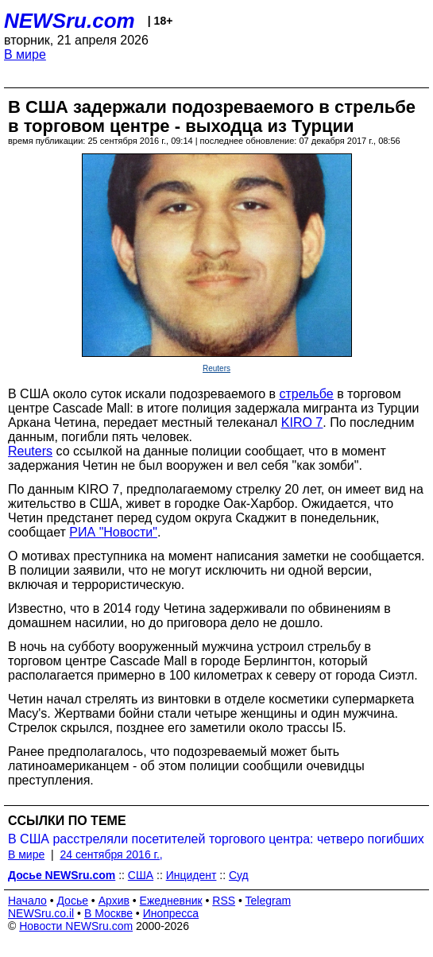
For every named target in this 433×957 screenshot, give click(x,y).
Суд (239, 875)
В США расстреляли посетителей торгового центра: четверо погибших (216, 839)
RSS (223, 900)
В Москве (108, 913)
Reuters (216, 368)
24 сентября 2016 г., (111, 854)
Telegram (268, 900)
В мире (25, 54)
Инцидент (191, 875)
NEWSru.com (69, 21)
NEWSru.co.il (41, 913)
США (140, 875)
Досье (72, 900)
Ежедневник (171, 900)
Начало (27, 900)
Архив (114, 900)
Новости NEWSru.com (76, 926)
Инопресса (171, 913)
